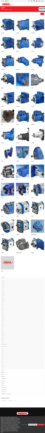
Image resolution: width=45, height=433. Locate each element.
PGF (17, 197)
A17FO (17, 69)
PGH (2, 197)
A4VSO (17, 106)
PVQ (2, 216)
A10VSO (33, 32)
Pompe (10, 9)
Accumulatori (3, 389)
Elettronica (3, 378)
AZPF (32, 216)
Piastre (2, 374)
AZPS (2, 252)
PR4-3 (32, 161)
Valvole (2, 372)
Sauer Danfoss (10, 400)
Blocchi (2, 385)
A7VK (17, 142)
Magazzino (6, 9)
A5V (2, 271)
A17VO (32, 69)
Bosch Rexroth (4, 400)
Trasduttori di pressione (6, 393)
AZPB (17, 216)
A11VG (2, 51)
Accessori (3, 380)
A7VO (2, 142)
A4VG (17, 124)
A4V (2, 124)
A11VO (32, 51)
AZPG (2, 234)
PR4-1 (2, 179)
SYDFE (17, 161)
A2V (17, 87)
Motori (2, 369)
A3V (32, 87)
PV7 (32, 179)
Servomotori (3, 387)
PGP (32, 197)
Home (2, 9)
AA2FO (32, 252)
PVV (17, 179)
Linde (15, 400)
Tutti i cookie (41, 424)
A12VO (2, 69)
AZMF (17, 234)
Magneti (3, 376)
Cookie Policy (24, 424)
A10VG (2, 32)
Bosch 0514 (19, 252)
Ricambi (2, 383)
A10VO (17, 32)
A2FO (2, 87)
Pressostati (3, 391)
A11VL (17, 51)
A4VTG (32, 124)
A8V (2, 161)
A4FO (2, 106)
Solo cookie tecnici (33, 424)
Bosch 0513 (34, 234)
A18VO (32, 142)
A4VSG (32, 106)
